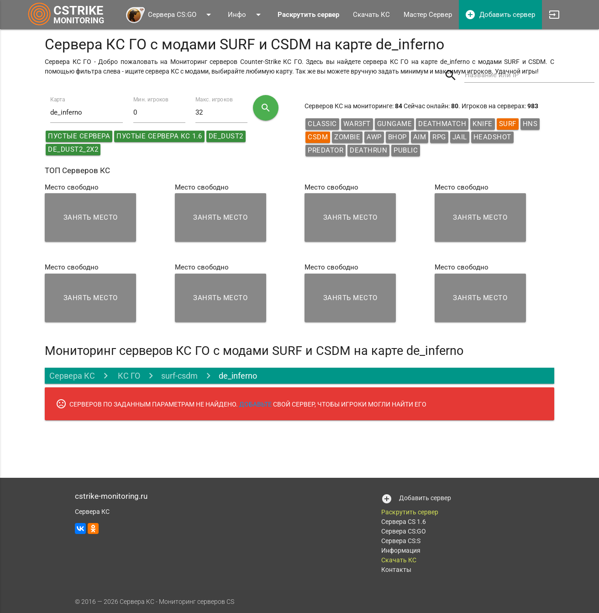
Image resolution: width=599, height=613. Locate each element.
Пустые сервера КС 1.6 (159, 136)
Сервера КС (72, 375)
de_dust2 (226, 136)
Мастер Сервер (428, 15)
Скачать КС (371, 15)
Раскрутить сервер (409, 512)
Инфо (246, 14)
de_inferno (238, 375)
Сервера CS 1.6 (403, 521)
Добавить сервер (500, 14)
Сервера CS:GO (169, 14)
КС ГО (128, 375)
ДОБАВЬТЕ (255, 404)
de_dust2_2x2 (73, 149)
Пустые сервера (79, 136)
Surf (507, 124)
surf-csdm (179, 375)
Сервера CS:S (400, 540)
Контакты (396, 569)
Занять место (90, 217)
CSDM (318, 137)
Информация (400, 550)
